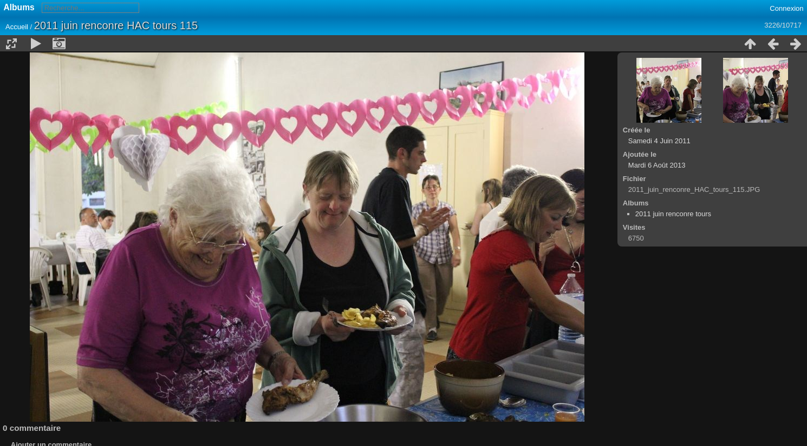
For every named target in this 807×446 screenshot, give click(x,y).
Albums (19, 7)
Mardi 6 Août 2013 (657, 165)
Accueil (16, 27)
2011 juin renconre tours (673, 214)
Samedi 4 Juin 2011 (659, 141)
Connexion (786, 8)
